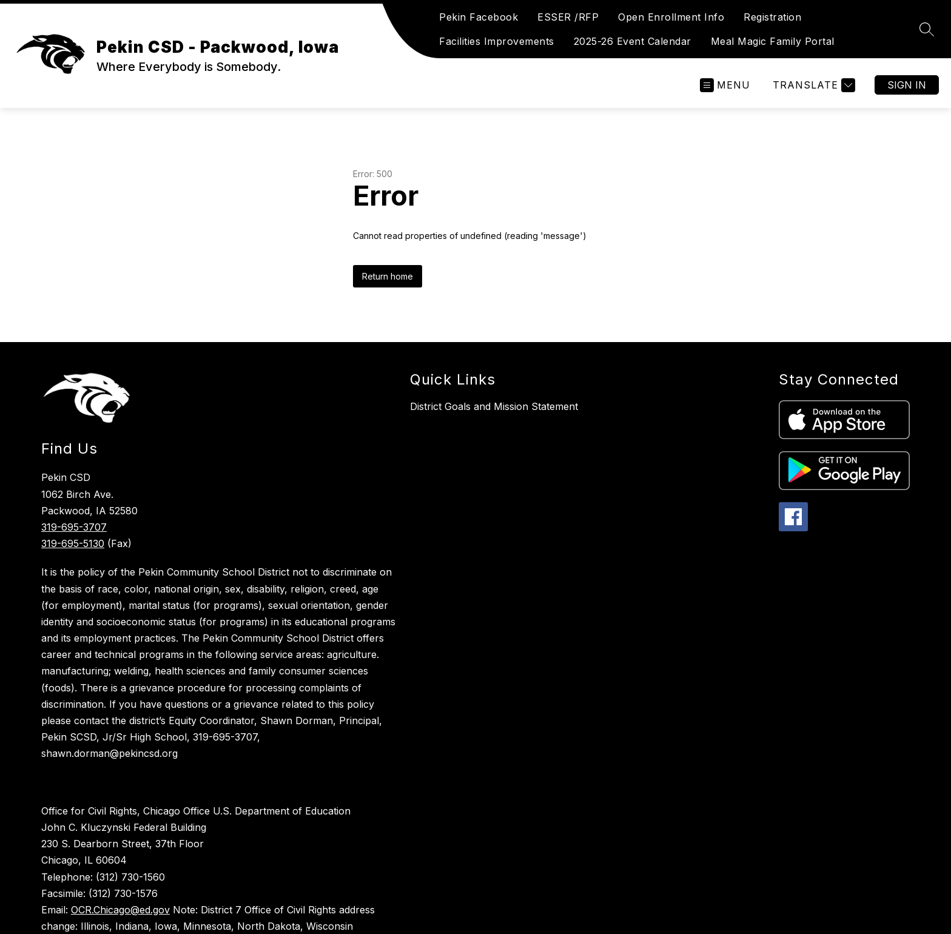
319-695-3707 (74, 527)
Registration (772, 17)
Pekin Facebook (478, 17)
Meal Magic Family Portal (773, 41)
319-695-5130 (72, 543)
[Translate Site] (812, 85)
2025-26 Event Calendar (632, 41)
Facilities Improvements (496, 41)
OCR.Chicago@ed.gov (120, 910)
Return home (387, 276)
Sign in (906, 85)
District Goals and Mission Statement (494, 406)
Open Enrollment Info (671, 17)
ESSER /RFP (568, 17)
